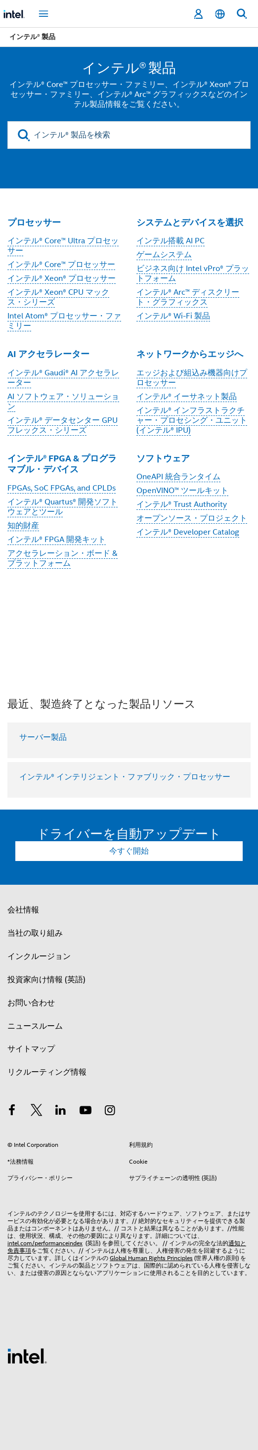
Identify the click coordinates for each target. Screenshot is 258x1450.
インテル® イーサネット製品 (186, 397)
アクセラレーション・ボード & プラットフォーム (62, 558)
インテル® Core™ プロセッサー (61, 265)
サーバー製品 (43, 737)
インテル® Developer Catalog (187, 532)
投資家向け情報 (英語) (46, 980)
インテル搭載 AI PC (170, 241)
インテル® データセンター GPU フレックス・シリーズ (62, 425)
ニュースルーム (35, 1026)
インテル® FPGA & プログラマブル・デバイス (62, 464)
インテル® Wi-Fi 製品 (173, 316)
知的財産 (23, 526)
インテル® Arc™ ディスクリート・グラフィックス (187, 297)
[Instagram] (109, 1112)
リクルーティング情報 (46, 1072)
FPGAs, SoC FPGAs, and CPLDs (61, 488)
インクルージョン (39, 956)
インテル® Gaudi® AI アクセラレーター (63, 378)
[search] (24, 135)
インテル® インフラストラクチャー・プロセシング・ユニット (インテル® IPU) (191, 420)
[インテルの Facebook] (11, 1112)
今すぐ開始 (129, 851)
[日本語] (220, 14)
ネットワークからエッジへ (189, 354)
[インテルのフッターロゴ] (27, 1355)
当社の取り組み (35, 933)
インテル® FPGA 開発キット (56, 539)
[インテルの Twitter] (36, 1112)
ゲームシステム (164, 255)
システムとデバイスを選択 (189, 222)
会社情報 (23, 910)
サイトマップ (31, 1049)
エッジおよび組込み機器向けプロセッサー (191, 378)
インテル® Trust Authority (181, 504)
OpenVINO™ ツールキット (182, 491)
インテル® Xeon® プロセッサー (61, 278)
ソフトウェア (163, 458)
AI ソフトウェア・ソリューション (63, 401)
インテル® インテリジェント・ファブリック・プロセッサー (124, 777)
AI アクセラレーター (48, 354)
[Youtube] (85, 1112)
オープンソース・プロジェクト (191, 518)
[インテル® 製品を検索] (129, 135)
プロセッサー (34, 222)
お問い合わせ (31, 1003)
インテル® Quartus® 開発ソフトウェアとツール (62, 507)
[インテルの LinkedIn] (60, 1112)
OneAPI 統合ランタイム (178, 477)
